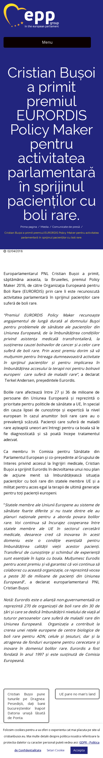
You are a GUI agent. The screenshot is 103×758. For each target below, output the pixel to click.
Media (45, 226)
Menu (47, 42)
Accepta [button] (79, 750)
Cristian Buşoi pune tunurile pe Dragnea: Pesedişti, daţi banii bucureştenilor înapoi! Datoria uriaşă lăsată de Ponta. (26, 706)
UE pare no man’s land (77, 694)
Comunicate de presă (66, 226)
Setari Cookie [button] (56, 750)
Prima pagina (28, 226)
